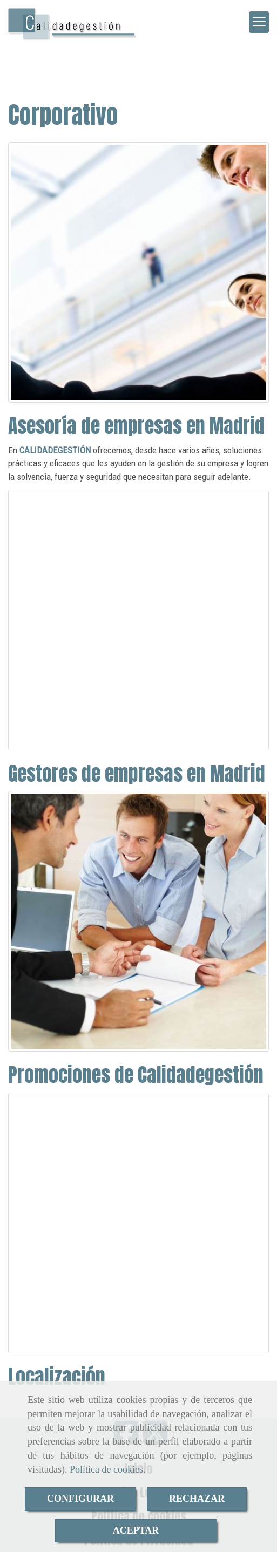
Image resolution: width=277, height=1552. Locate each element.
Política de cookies (106, 1469)
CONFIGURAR (80, 1498)
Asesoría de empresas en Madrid (136, 425)
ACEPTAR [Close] (136, 1530)
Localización (56, 1376)
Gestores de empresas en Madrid (136, 773)
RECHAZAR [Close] (197, 1498)
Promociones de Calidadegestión (136, 1074)
